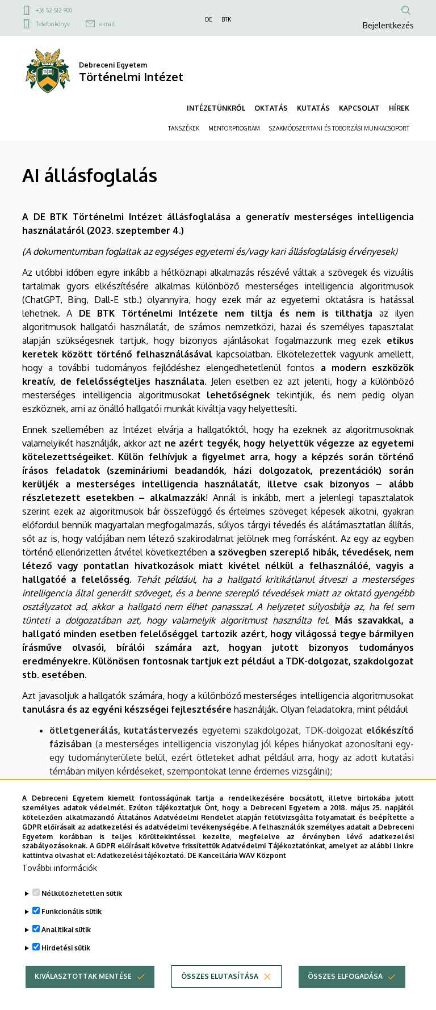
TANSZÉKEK (183, 128)
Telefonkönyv (53, 23)
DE (208, 19)
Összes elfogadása (345, 988)
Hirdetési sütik (65, 960)
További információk (59, 880)
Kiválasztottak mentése (83, 988)
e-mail (107, 23)
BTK (226, 19)
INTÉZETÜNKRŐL (216, 108)
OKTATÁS (271, 108)
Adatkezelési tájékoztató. (141, 868)
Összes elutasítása (219, 988)
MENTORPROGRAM (234, 128)
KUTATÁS (313, 108)
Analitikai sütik (66, 942)
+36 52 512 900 (54, 10)
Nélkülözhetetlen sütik (81, 906)
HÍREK (399, 108)
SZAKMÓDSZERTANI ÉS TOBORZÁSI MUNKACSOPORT (339, 128)
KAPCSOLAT (359, 108)
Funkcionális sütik (71, 924)
